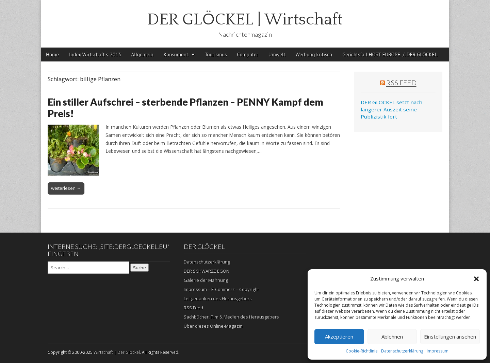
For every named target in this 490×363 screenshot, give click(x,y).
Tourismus (216, 54)
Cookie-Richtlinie (362, 351)
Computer (247, 54)
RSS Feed (401, 82)
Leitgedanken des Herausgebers (218, 298)
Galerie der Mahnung (206, 280)
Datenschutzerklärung (402, 351)
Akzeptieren (339, 336)
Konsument (176, 54)
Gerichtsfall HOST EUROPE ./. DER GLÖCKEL (389, 54)
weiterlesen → (66, 188)
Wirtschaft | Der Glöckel (117, 352)
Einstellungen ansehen (450, 336)
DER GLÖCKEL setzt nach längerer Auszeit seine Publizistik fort (391, 109)
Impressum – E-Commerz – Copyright (221, 289)
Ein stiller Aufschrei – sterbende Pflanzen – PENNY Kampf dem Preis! (185, 107)
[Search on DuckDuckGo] (88, 267)
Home (52, 54)
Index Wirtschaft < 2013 (95, 54)
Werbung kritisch (314, 54)
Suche (139, 268)
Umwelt (276, 54)
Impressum (437, 351)
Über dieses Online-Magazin (213, 326)
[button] (476, 278)
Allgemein (142, 54)
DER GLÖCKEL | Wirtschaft (245, 20)
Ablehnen (392, 336)
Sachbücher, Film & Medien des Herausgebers (231, 317)
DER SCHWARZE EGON (206, 271)
